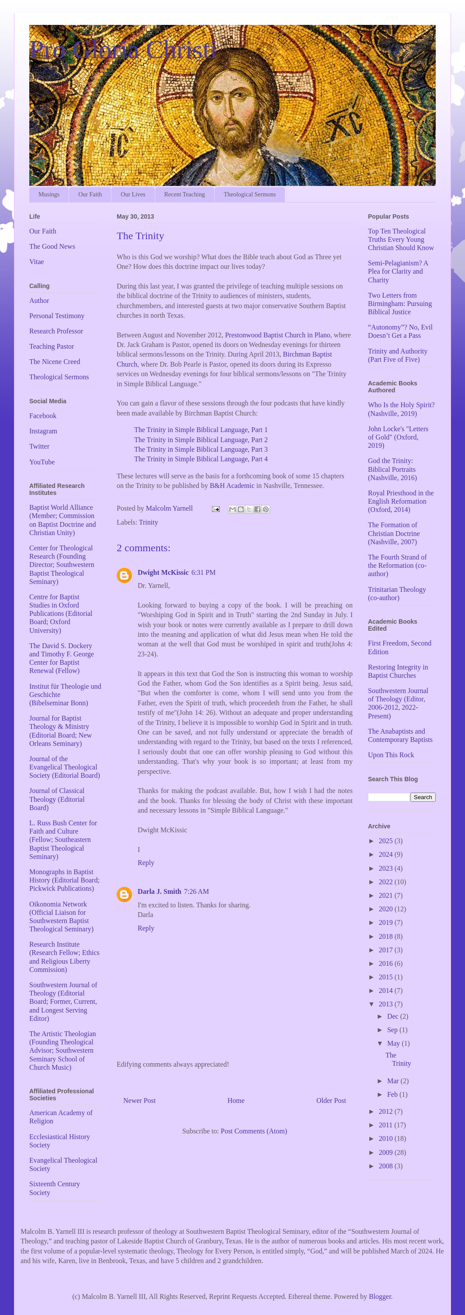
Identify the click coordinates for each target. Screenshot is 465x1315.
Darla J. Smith (159, 891)
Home (236, 1100)
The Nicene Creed (54, 361)
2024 (387, 854)
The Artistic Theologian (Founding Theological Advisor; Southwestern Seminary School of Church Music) (62, 1050)
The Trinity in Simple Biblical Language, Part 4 (201, 459)
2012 (387, 1111)
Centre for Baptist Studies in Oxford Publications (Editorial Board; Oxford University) (60, 613)
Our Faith (90, 194)
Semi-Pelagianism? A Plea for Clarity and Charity (398, 271)
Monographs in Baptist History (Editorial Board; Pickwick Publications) (64, 880)
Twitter (39, 446)
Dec (393, 1016)
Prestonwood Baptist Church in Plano (277, 335)
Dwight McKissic (163, 572)
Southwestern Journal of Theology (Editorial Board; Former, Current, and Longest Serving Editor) (63, 1001)
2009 (387, 1152)
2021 (387, 895)
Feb (393, 1094)
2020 (387, 909)
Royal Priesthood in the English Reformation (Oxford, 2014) (401, 501)
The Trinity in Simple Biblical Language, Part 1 (201, 429)
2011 (386, 1125)
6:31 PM (203, 572)
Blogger (380, 1296)
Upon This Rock (391, 755)
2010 (387, 1138)
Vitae (36, 261)
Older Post (331, 1100)
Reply (146, 862)
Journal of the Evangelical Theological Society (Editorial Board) (64, 767)
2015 (387, 977)
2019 (387, 922)
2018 (387, 936)
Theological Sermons (250, 194)
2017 (387, 950)
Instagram (43, 431)
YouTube (42, 462)
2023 (387, 868)
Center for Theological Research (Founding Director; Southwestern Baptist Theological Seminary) (61, 564)
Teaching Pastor (51, 346)
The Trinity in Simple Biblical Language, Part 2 (201, 439)
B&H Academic (232, 485)
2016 (387, 963)
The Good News (52, 246)
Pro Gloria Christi (123, 49)
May (394, 1043)
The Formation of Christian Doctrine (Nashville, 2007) (394, 533)
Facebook (42, 415)
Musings (48, 194)
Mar (394, 1081)
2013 (387, 1004)
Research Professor (56, 331)
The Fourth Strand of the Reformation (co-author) (397, 565)
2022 (387, 882)
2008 (387, 1166)
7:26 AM (196, 891)
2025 (387, 841)
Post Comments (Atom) (254, 1131)
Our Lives (133, 194)
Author (39, 300)
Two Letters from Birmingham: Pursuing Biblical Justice (400, 304)
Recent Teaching (184, 194)
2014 (387, 990)
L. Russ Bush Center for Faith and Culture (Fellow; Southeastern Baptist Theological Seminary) (63, 839)
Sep (393, 1029)
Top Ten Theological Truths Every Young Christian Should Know (401, 239)
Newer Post (139, 1100)
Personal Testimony (56, 315)
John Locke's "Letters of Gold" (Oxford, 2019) (398, 437)
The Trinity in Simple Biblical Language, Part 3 (201, 449)
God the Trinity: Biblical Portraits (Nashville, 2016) (392, 469)
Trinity (148, 522)
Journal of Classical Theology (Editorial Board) (57, 799)
